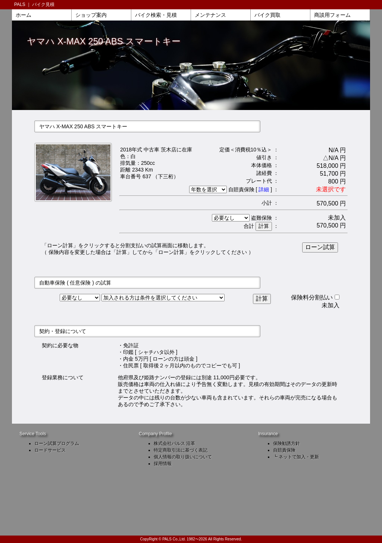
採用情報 (163, 463)
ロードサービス (50, 450)
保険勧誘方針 (286, 443)
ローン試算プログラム (56, 443)
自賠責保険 (284, 450)
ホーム (23, 15)
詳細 (264, 189)
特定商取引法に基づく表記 (180, 450)
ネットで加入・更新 (299, 456)
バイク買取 (267, 15)
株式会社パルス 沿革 (174, 443)
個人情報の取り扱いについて (183, 456)
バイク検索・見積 (156, 15)
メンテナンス (210, 15)
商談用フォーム (332, 15)
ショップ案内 (91, 15)
